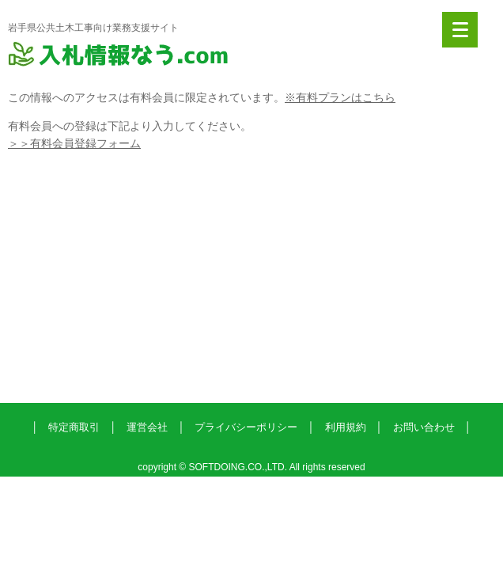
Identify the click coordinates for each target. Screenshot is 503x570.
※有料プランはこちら (340, 97)
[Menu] (460, 30)
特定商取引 (74, 427)
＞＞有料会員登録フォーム (74, 143)
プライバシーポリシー (246, 427)
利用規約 (345, 427)
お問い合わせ (424, 427)
